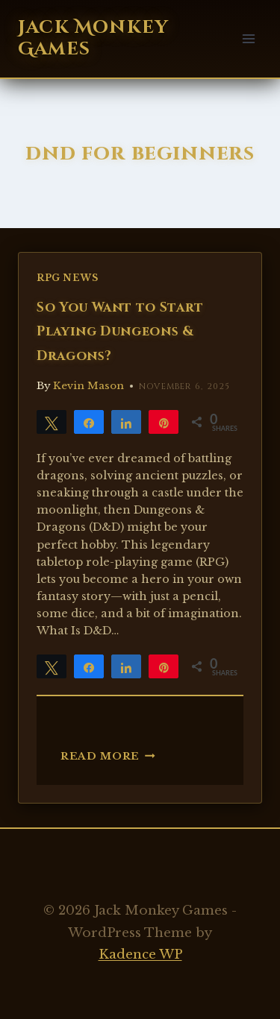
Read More (107, 756)
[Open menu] (248, 38)
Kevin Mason (88, 385)
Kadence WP (140, 954)
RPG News (68, 277)
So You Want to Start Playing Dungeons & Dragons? (120, 332)
